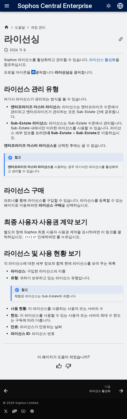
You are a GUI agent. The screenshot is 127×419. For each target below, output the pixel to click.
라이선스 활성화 (102, 59)
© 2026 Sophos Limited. (21, 403)
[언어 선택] (120, 6)
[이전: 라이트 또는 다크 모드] (6, 390)
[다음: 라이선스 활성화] (105, 390)
